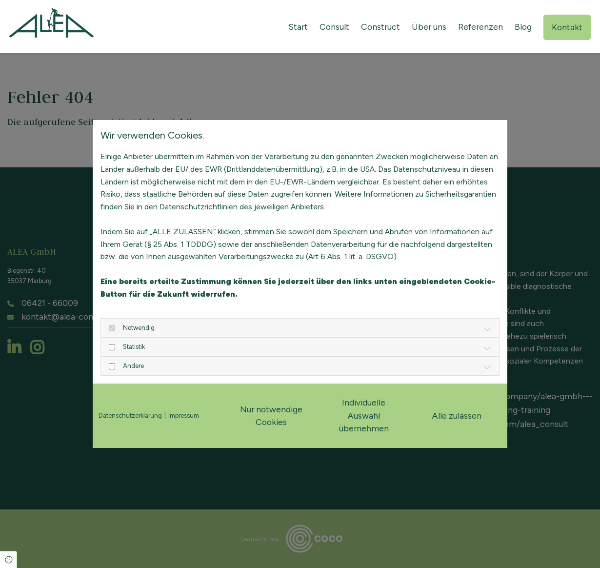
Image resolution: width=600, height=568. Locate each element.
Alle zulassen (456, 415)
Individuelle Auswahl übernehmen (364, 415)
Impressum (183, 415)
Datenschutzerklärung (130, 415)
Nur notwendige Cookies (271, 415)
